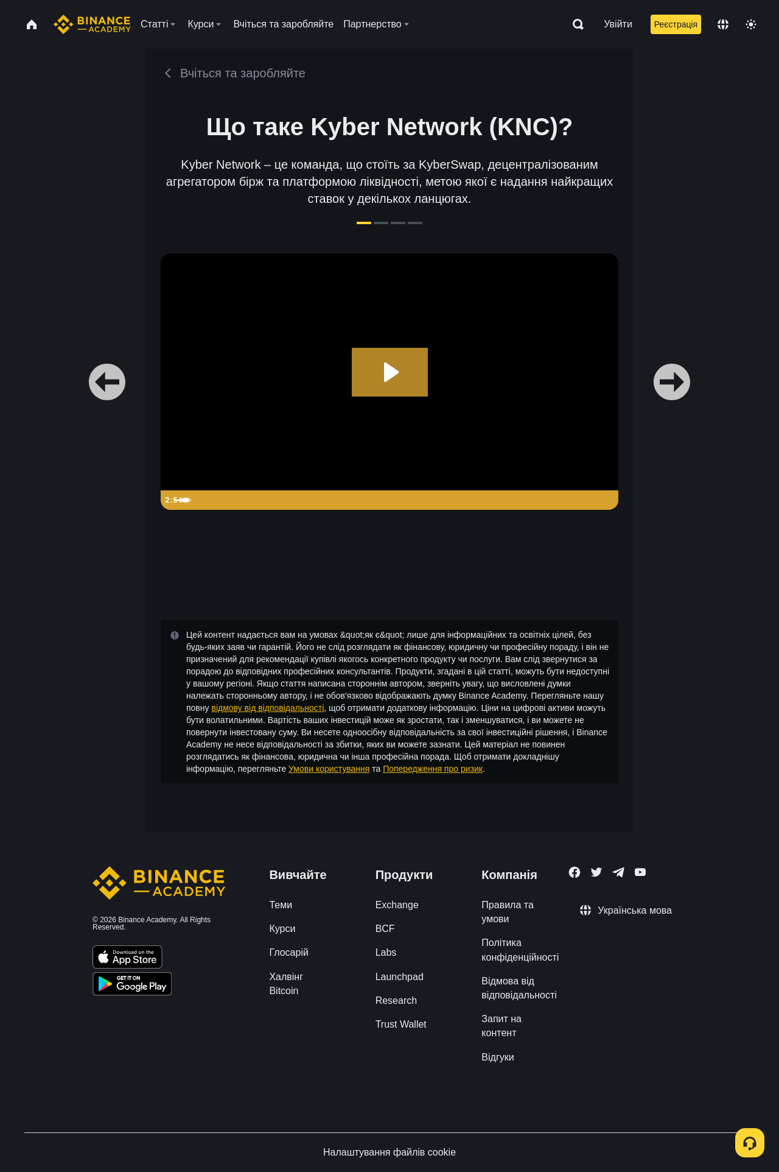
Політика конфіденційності (520, 949)
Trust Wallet (401, 1024)
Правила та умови (507, 912)
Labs (386, 952)
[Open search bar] (574, 24)
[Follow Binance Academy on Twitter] (596, 872)
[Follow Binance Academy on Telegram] (618, 872)
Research (396, 1000)
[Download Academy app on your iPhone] (127, 958)
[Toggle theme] (751, 24)
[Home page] (92, 24)
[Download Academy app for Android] (132, 985)
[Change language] (723, 24)
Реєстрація (675, 24)
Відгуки (497, 1057)
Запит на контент (501, 1026)
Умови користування (328, 769)
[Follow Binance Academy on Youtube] (640, 872)
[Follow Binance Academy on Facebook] (574, 872)
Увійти (618, 24)
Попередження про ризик (433, 769)
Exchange (397, 905)
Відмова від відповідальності (519, 988)
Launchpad (400, 977)
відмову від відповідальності (267, 708)
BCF (385, 928)
